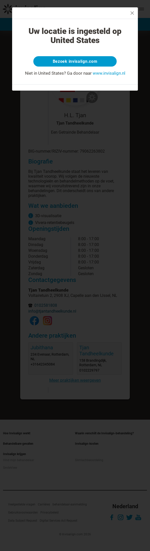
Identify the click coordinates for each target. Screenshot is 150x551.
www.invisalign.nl (109, 73)
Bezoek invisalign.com (75, 61)
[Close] (132, 13)
